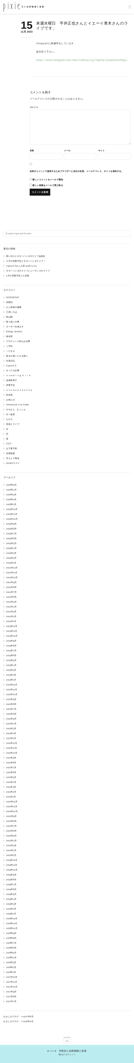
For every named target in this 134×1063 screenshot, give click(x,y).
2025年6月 (11, 538)
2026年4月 (11, 490)
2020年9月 (11, 816)
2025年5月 (11, 543)
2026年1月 (11, 504)
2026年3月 (11, 494)
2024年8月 (11, 587)
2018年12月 (11, 918)
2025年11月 (11, 514)
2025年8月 (11, 528)
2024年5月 (11, 602)
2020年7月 (11, 826)
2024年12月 (11, 567)
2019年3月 (11, 904)
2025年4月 (11, 548)
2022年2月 (11, 733)
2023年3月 (11, 670)
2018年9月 (11, 933)
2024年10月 (12, 577)
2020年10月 (12, 811)
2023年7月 (11, 650)
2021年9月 (11, 758)
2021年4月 (11, 782)
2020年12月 (11, 801)
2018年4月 (11, 957)
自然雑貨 (10, 453)
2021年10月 (11, 753)
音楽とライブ (12, 424)
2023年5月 (11, 660)
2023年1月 (11, 680)
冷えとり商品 (12, 458)
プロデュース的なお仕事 (18, 341)
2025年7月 (11, 533)
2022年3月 (11, 728)
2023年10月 (11, 636)
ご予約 (9, 346)
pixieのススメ (13, 463)
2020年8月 (11, 821)
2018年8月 (11, 938)
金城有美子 (11, 380)
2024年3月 (11, 611)
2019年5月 (11, 894)
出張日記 (10, 361)
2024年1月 (11, 621)
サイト (101, 150)
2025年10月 (12, 519)
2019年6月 (11, 889)
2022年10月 (11, 694)
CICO (8, 443)
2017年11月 (11, 982)
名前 (32, 150)
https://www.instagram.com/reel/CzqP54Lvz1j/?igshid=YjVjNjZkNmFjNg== (82, 60)
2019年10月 (11, 870)
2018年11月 (11, 923)
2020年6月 (11, 831)
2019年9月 (11, 874)
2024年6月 (11, 597)
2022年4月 (11, 723)
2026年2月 (11, 499)
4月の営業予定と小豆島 (17, 275)
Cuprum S (11, 365)
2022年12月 (11, 684)
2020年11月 (11, 806)
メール (67, 150)
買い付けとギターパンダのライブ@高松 (25, 256)
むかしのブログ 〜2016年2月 (18, 1021)
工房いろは (11, 312)
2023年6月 (11, 655)
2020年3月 (11, 845)
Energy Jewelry (14, 331)
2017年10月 (11, 987)
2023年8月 (11, 645)
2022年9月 (11, 699)
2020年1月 (11, 855)
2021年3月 (11, 787)
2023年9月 (11, 641)
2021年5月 (11, 777)
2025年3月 (11, 553)
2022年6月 (11, 714)
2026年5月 (11, 485)
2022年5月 (11, 719)
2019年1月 (11, 913)
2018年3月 (11, 962)
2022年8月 (11, 704)
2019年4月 (11, 899)
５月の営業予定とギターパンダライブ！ (25, 261)
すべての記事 (12, 370)
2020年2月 (11, 850)
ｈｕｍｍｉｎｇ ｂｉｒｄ (18, 375)
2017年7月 (11, 1001)
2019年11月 (11, 865)
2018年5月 (11, 952)
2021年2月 (11, 792)
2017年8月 (11, 996)
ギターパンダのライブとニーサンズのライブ (28, 271)
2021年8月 (11, 762)
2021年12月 (11, 743)
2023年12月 (11, 626)
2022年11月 (11, 689)
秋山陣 (9, 317)
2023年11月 (11, 631)
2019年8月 (11, 879)
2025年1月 (11, 563)
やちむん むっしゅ (16, 409)
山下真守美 (11, 448)
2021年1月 (11, 797)
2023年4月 (11, 665)
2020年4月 (11, 840)
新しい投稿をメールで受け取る (47, 185)
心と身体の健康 (13, 307)
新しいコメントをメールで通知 (47, 179)
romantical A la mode (17, 404)
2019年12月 (11, 860)
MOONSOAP (12, 297)
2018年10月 (11, 928)
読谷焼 (9, 395)
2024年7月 (11, 592)
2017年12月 (11, 977)
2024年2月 (11, 616)
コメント (34, 107)
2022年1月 (11, 738)
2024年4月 (11, 606)
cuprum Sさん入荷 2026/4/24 (21, 266)
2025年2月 (11, 558)
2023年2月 (11, 675)
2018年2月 (11, 967)
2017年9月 (11, 991)
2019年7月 (11, 884)
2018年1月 (11, 972)
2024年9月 (11, 582)
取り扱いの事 (12, 322)
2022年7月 (11, 709)
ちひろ (9, 419)
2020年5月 (11, 835)
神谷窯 (9, 336)
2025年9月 (11, 524)
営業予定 (10, 385)
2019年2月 (11, 909)
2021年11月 (11, 748)
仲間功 (9, 302)
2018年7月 (11, 943)
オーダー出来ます (15, 326)
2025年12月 (11, 509)
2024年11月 (11, 572)
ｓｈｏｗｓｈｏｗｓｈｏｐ (19, 390)
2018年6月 (11, 948)
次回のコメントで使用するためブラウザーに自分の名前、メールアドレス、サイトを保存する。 (77, 171)
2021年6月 (11, 772)
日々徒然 (10, 414)
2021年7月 (11, 767)
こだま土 (10, 351)
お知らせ (10, 400)
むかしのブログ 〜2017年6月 (18, 1016)
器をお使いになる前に (17, 356)
